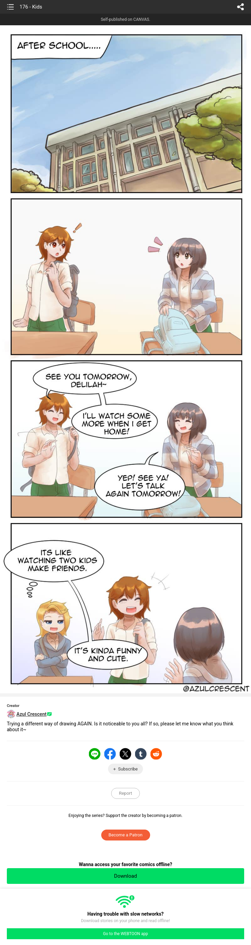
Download (125, 876)
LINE (95, 754)
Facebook (110, 754)
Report (125, 793)
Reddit (156, 754)
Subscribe (127, 769)
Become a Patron (125, 834)
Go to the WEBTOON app (125, 933)
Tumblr (141, 754)
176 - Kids (30, 7)
